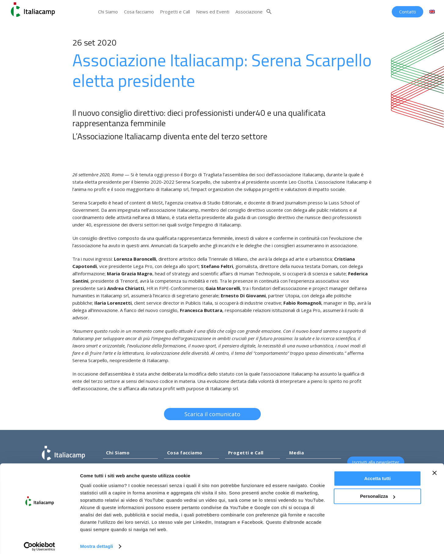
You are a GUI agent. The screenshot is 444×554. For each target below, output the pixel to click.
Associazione (249, 12)
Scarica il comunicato (218, 414)
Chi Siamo (108, 12)
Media (296, 452)
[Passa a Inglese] (432, 11)
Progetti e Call (175, 12)
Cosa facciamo (139, 12)
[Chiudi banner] (434, 468)
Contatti (407, 12)
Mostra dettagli (96, 542)
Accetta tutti (377, 474)
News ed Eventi (212, 12)
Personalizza (377, 491)
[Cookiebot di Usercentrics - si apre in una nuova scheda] (39, 542)
